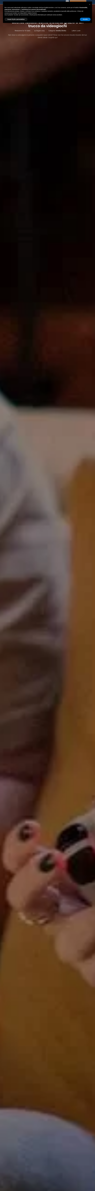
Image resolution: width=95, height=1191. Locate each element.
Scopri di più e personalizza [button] (15, 1186)
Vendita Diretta (31, 17)
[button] (66, 3)
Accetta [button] (85, 1186)
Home (24, 17)
